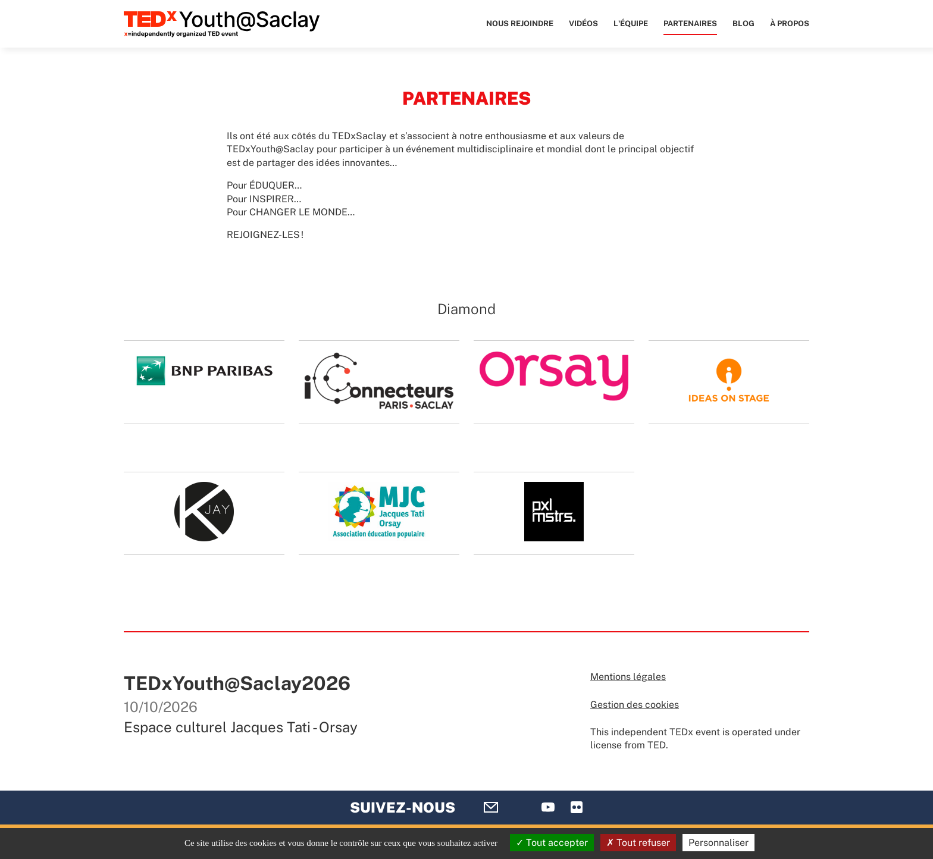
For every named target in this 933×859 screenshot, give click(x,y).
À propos (789, 23)
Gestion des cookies (634, 704)
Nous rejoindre (519, 23)
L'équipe (630, 23)
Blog (743, 23)
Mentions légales (628, 676)
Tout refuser (638, 842)
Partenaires (690, 23)
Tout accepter (552, 842)
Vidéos (583, 23)
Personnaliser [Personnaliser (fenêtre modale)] (718, 842)
